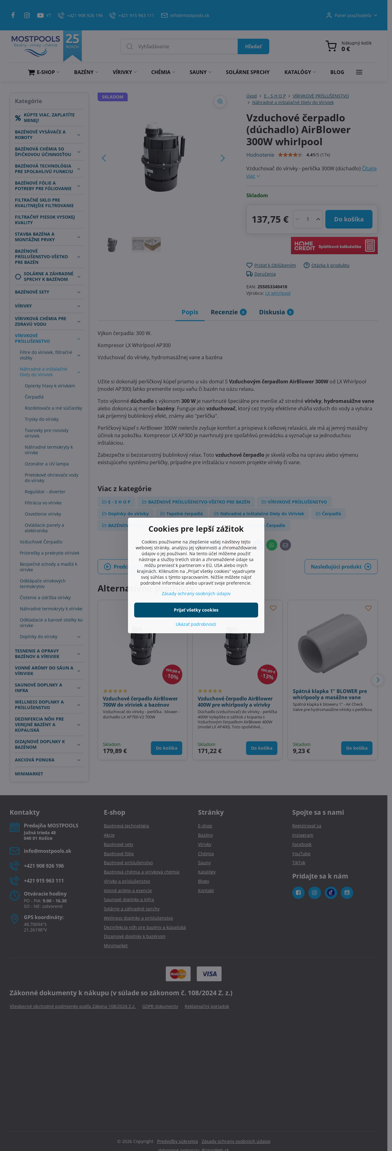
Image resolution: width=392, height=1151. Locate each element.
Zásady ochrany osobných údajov (196, 593)
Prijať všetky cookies (196, 610)
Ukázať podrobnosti (196, 624)
